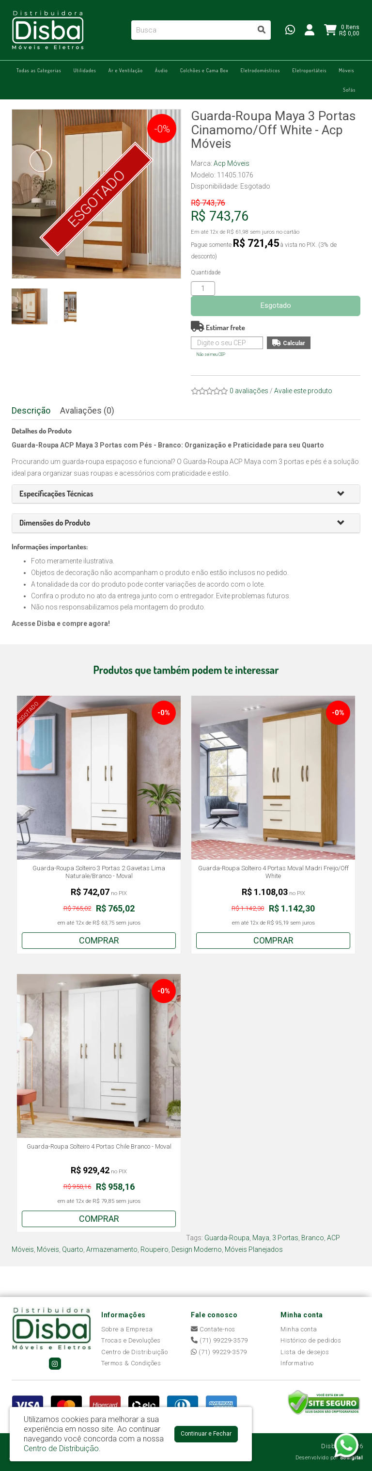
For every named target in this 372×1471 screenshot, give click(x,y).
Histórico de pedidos (310, 1340)
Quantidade (205, 272)
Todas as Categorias (39, 70)
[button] (345, 494)
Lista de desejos (304, 1352)
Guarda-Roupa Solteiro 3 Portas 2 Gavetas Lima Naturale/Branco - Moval (98, 871)
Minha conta (298, 1329)
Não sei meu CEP (211, 354)
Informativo (297, 1363)
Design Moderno (196, 1249)
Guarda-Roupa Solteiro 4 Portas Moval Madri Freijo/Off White (273, 871)
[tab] (186, 494)
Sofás (349, 90)
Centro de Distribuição (134, 1352)
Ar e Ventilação (125, 70)
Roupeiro (154, 1249)
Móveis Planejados (254, 1249)
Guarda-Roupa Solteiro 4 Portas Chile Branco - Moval (99, 1146)
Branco (312, 1238)
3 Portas (285, 1238)
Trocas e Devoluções (131, 1340)
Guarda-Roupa (226, 1238)
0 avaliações (249, 391)
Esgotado (276, 305)
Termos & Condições (131, 1363)
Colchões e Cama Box (204, 70)
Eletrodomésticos (260, 70)
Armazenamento (112, 1249)
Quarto (72, 1249)
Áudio (161, 70)
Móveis (346, 70)
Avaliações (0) (87, 410)
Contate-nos (213, 1329)
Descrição (31, 410)
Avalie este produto (303, 391)
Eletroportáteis (309, 70)
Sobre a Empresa (127, 1329)
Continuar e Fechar (206, 1433)
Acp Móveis (231, 163)
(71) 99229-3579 (219, 1340)
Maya (260, 1238)
